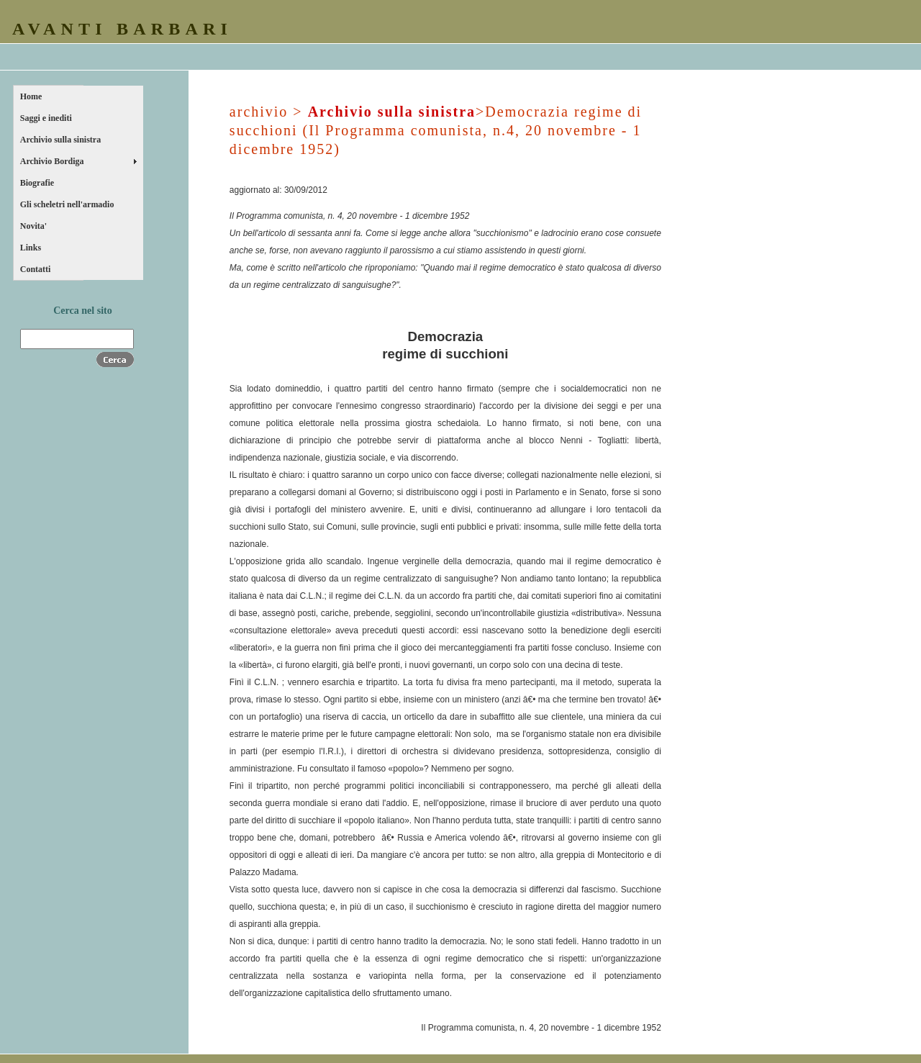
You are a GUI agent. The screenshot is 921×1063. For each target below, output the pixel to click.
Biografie (37, 183)
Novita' (33, 226)
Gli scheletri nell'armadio (67, 204)
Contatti (35, 269)
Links (30, 248)
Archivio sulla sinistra (60, 140)
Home (31, 96)
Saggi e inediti (46, 118)
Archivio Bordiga (52, 161)
